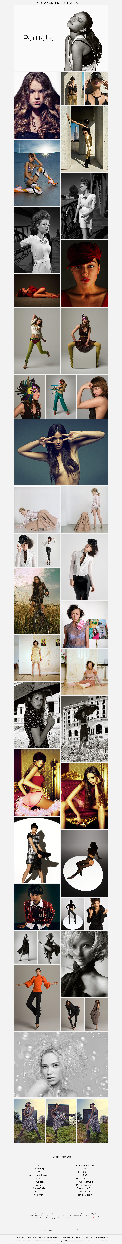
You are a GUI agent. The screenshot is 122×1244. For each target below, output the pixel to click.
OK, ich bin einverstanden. (73, 1241)
